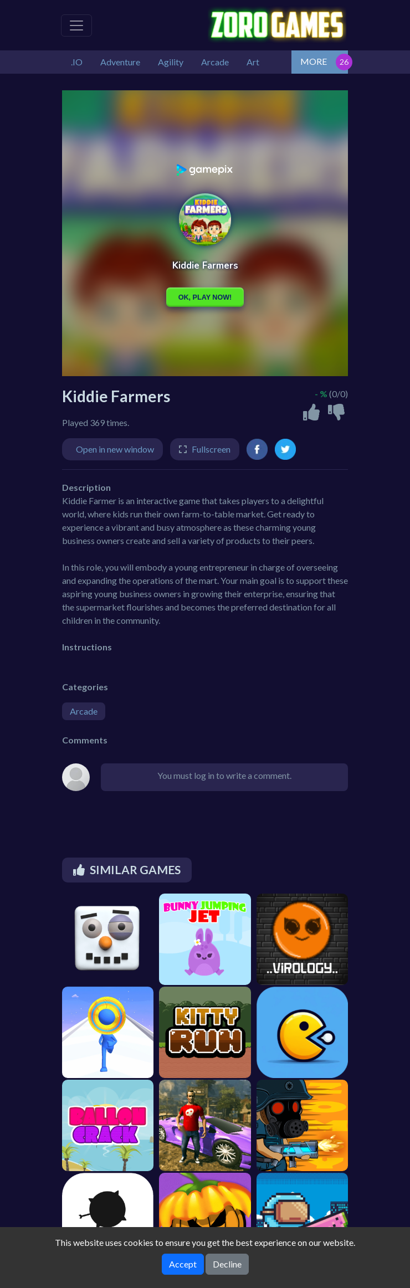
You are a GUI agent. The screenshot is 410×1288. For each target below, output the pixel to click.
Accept (183, 1264)
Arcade (84, 711)
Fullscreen (211, 449)
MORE (313, 61)
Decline (227, 1264)
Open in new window (115, 449)
